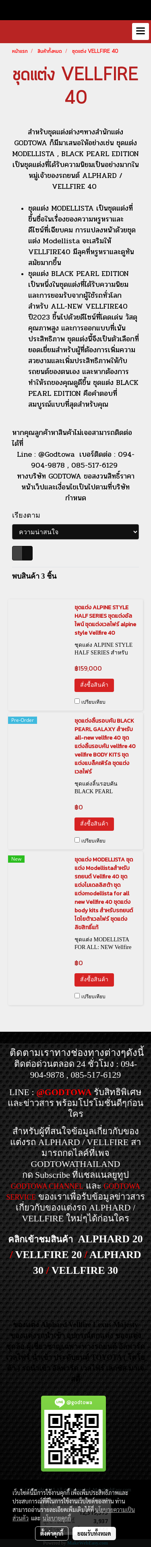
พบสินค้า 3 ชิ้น (34, 576)
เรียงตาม (29, 515)
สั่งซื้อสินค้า (94, 685)
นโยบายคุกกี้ (57, 1518)
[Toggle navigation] (140, 31)
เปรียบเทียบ (93, 702)
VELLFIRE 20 (48, 1255)
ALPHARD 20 (110, 1239)
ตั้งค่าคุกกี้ (51, 1533)
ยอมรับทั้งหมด (94, 1533)
